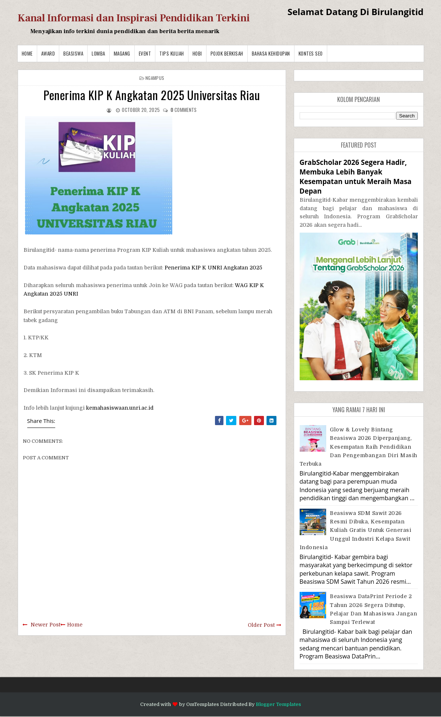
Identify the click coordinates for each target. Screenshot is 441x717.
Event (145, 53)
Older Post (261, 625)
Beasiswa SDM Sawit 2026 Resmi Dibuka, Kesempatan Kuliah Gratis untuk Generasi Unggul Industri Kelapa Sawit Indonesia (356, 530)
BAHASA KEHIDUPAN (271, 53)
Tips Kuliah (171, 53)
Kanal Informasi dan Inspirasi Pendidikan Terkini (134, 18)
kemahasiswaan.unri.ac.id (120, 408)
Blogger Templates (278, 704)
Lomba (98, 53)
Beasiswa (73, 53)
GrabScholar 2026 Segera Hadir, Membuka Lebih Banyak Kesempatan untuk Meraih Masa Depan (356, 177)
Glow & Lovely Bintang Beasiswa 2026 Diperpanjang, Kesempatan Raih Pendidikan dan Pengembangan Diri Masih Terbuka (358, 447)
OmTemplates (202, 704)
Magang (122, 53)
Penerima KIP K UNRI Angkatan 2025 (213, 268)
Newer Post (45, 625)
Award (48, 53)
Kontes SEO (311, 53)
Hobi (197, 53)
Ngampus (154, 78)
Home (27, 53)
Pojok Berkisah (227, 53)
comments (183, 109)
